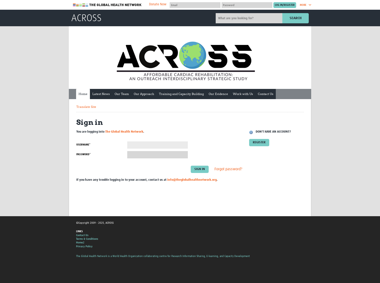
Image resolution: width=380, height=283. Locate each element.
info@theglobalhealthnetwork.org (192, 179)
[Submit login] (284, 5)
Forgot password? (228, 169)
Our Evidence (218, 94)
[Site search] (250, 18)
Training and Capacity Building (181, 94)
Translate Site (86, 107)
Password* (83, 154)
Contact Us (265, 94)
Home (83, 94)
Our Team (122, 94)
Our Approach (144, 94)
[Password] (247, 5)
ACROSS (86, 18)
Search (295, 18)
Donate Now (157, 4)
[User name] (195, 5)
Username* (83, 144)
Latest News (101, 94)
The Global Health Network (107, 5)
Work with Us (243, 94)
